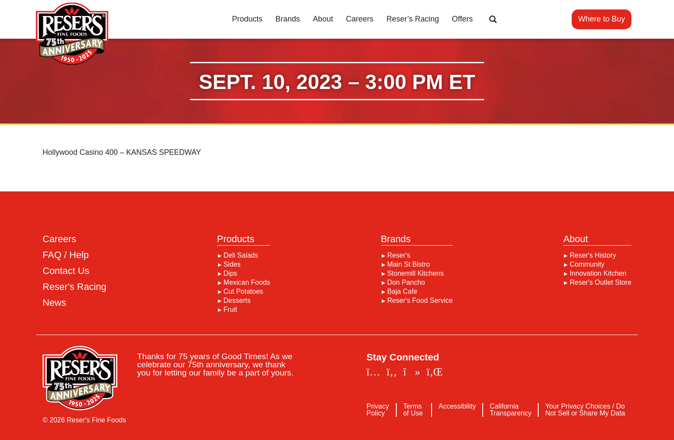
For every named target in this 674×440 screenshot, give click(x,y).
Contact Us (66, 271)
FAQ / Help (66, 255)
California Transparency (510, 410)
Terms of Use (413, 410)
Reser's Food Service (420, 300)
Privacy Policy (378, 410)
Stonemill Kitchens (415, 273)
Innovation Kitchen (598, 273)
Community (587, 264)
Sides (232, 264)
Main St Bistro (408, 264)
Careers (360, 19)
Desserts (237, 300)
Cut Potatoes (243, 291)
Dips (230, 273)
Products (247, 19)
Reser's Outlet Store (600, 282)
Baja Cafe (402, 291)
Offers (462, 19)
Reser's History (593, 255)
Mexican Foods (247, 282)
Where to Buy (601, 19)
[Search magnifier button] (493, 19)
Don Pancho (406, 282)
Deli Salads (241, 255)
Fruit (230, 309)
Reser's (399, 255)
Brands (288, 19)
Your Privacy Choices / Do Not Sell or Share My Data (585, 410)
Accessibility (457, 406)
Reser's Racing (74, 287)
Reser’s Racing (412, 19)
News (54, 303)
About (323, 19)
